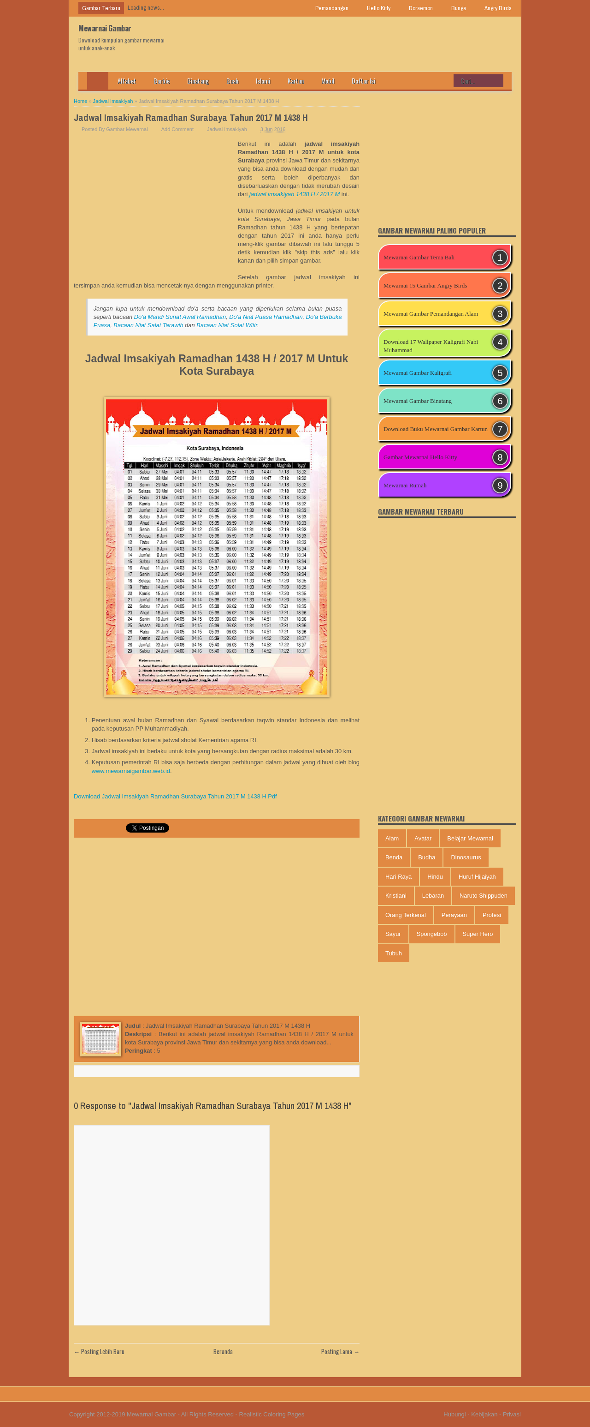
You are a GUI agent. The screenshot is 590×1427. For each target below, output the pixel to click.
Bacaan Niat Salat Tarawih (148, 325)
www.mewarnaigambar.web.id (131, 770)
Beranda (223, 1351)
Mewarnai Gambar (104, 28)
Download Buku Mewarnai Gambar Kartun (436, 429)
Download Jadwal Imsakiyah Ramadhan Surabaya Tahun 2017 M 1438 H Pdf (175, 796)
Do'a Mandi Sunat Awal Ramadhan (180, 316)
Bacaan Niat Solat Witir (226, 325)
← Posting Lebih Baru (99, 1351)
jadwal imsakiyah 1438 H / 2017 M (294, 194)
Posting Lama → (340, 1351)
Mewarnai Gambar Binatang (418, 400)
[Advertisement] (155, 209)
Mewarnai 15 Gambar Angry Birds (425, 285)
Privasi (512, 1414)
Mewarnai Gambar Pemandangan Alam (431, 313)
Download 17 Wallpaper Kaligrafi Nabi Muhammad (431, 346)
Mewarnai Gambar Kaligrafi (418, 372)
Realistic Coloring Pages (272, 1414)
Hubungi (454, 1414)
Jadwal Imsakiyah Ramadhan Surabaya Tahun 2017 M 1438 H (191, 117)
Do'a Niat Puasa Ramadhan (265, 316)
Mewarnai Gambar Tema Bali (419, 257)
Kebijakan (484, 1414)
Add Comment (177, 129)
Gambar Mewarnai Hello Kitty (420, 457)
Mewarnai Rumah (405, 485)
